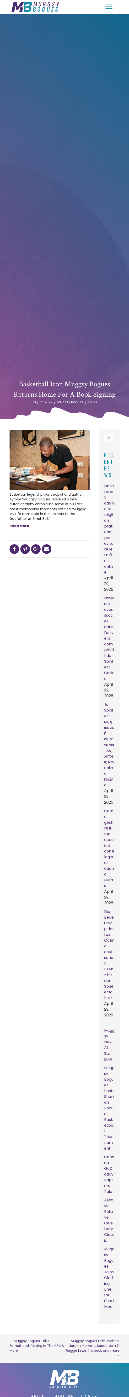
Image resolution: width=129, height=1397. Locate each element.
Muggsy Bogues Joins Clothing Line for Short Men (109, 1277)
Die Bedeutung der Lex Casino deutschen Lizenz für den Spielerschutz (109, 955)
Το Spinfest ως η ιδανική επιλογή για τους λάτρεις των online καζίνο (109, 745)
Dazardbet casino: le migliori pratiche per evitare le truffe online (109, 529)
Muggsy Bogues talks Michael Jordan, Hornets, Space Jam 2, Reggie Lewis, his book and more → (92, 1348)
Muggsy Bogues (70, 402)
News (92, 402)
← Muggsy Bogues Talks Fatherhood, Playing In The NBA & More (37, 1346)
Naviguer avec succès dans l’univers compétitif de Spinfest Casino (109, 638)
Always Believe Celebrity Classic (109, 1220)
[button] (109, 7)
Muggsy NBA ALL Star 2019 (109, 1045)
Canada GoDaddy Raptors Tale (109, 1174)
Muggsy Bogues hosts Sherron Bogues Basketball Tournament (109, 1108)
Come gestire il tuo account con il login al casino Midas (109, 848)
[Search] (109, 438)
